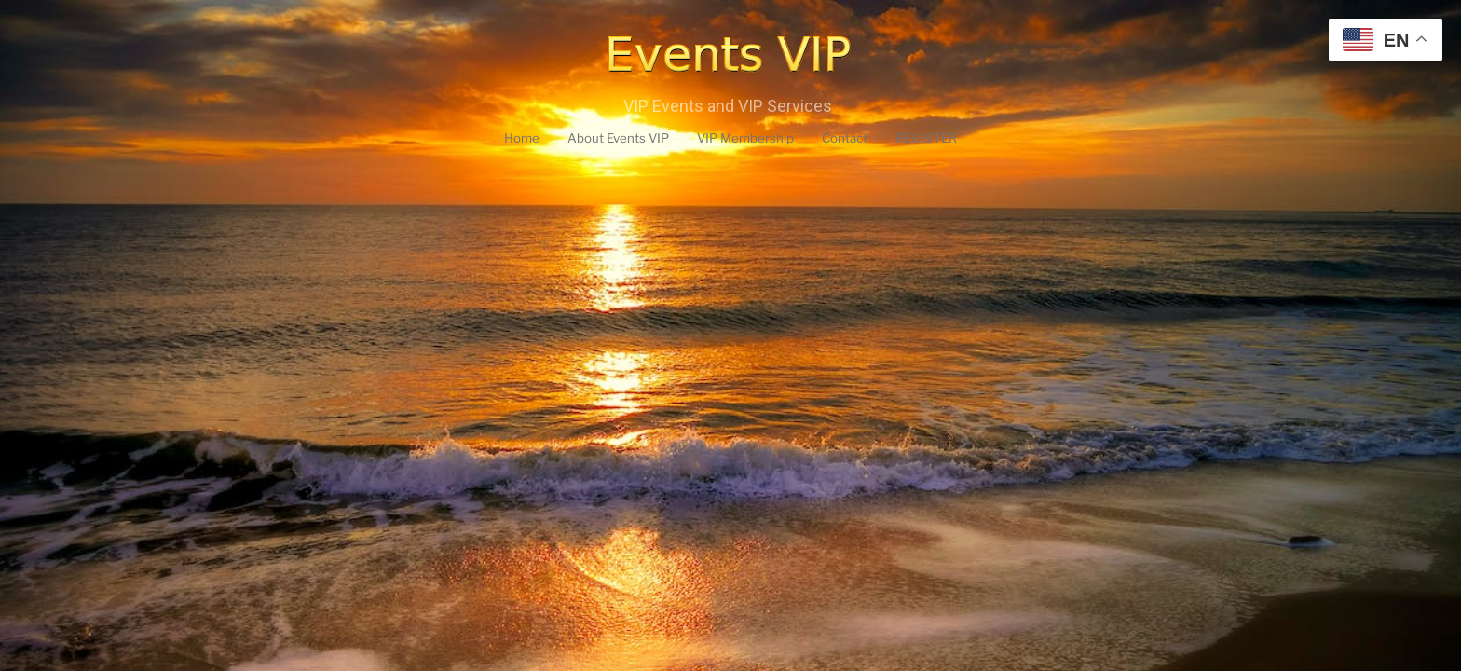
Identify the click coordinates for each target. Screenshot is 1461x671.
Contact (857, 138)
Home (502, 138)
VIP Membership (747, 138)
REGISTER (945, 138)
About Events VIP (607, 138)
